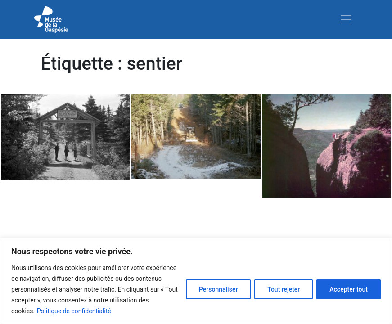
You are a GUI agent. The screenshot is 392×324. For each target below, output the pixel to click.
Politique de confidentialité (74, 311)
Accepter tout (348, 289)
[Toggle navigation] (346, 19)
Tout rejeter (283, 289)
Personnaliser (218, 289)
